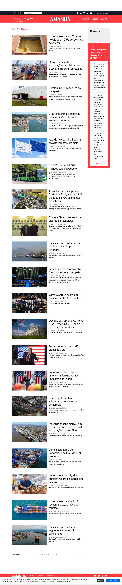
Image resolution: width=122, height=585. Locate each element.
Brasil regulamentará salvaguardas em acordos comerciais (63, 401)
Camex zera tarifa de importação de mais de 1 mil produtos (65, 453)
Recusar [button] (100, 580)
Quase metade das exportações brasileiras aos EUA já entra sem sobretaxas (65, 65)
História (31, 576)
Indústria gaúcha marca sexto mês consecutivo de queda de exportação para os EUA (66, 427)
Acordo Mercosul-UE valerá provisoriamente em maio (65, 141)
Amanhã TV (28, 19)
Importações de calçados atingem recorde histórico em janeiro (66, 479)
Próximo (79, 554)
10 (56, 554)
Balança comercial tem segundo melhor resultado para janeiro (64, 530)
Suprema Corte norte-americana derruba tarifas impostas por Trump (63, 375)
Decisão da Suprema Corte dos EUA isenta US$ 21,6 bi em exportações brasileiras (67, 324)
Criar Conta (105, 13)
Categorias (18, 21)
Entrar (97, 13)
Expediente (50, 576)
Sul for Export (21, 29)
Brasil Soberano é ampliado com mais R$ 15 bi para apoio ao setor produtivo (66, 117)
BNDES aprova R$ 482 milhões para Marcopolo (63, 167)
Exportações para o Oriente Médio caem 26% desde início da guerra (66, 39)
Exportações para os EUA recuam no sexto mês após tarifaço (64, 504)
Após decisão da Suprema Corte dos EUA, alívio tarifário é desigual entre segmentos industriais (66, 196)
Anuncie (85, 19)
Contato (105, 19)
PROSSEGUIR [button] (113, 580)
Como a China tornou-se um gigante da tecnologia (65, 219)
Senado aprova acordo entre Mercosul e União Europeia (65, 270)
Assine (95, 19)
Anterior (16, 554)
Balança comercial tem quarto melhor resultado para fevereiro (66, 246)
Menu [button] (19, 13)
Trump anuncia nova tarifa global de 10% (64, 348)
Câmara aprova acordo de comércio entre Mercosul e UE (66, 296)
